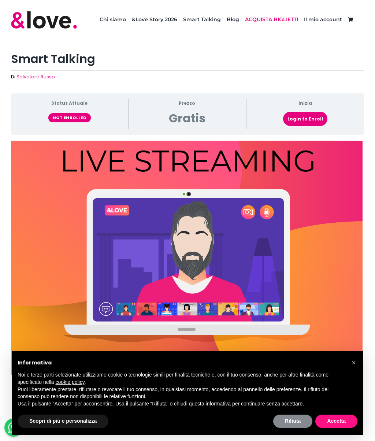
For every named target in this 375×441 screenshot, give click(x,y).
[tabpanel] (187, 258)
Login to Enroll (305, 119)
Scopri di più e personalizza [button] (63, 421)
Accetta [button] (336, 421)
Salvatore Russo (35, 76)
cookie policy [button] (70, 382)
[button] (354, 362)
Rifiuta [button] (293, 421)
